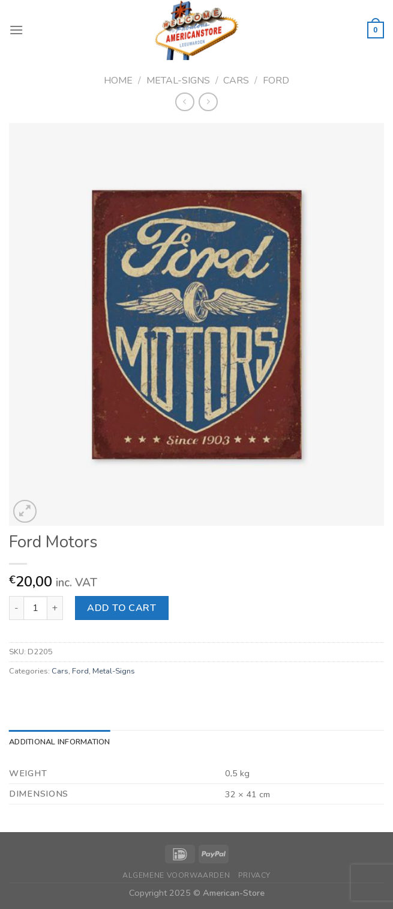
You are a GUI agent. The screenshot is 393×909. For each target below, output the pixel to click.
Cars (236, 80)
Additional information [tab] (59, 742)
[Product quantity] (35, 608)
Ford (276, 80)
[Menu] (16, 29)
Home (118, 80)
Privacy (254, 875)
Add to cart (121, 608)
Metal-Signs (178, 80)
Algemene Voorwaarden (176, 875)
